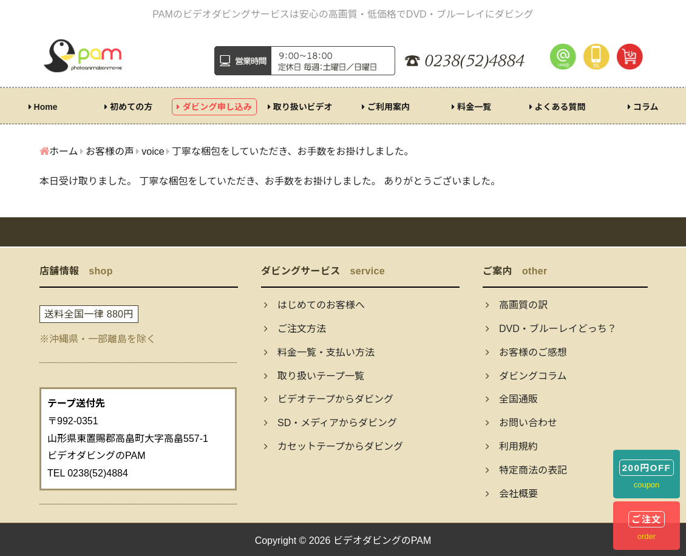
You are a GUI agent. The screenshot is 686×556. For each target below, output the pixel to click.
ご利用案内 (386, 107)
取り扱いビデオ (300, 107)
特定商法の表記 (526, 470)
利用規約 (512, 446)
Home (43, 107)
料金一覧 (471, 107)
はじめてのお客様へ (314, 305)
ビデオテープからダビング (328, 399)
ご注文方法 (295, 329)
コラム (643, 107)
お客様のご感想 (526, 352)
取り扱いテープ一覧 (314, 376)
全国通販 (512, 399)
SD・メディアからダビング (330, 423)
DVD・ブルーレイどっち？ (551, 329)
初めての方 (128, 107)
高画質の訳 (517, 305)
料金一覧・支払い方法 (319, 352)
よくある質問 (557, 107)
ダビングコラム (526, 376)
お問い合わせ (521, 423)
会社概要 (512, 494)
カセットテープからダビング (333, 446)
